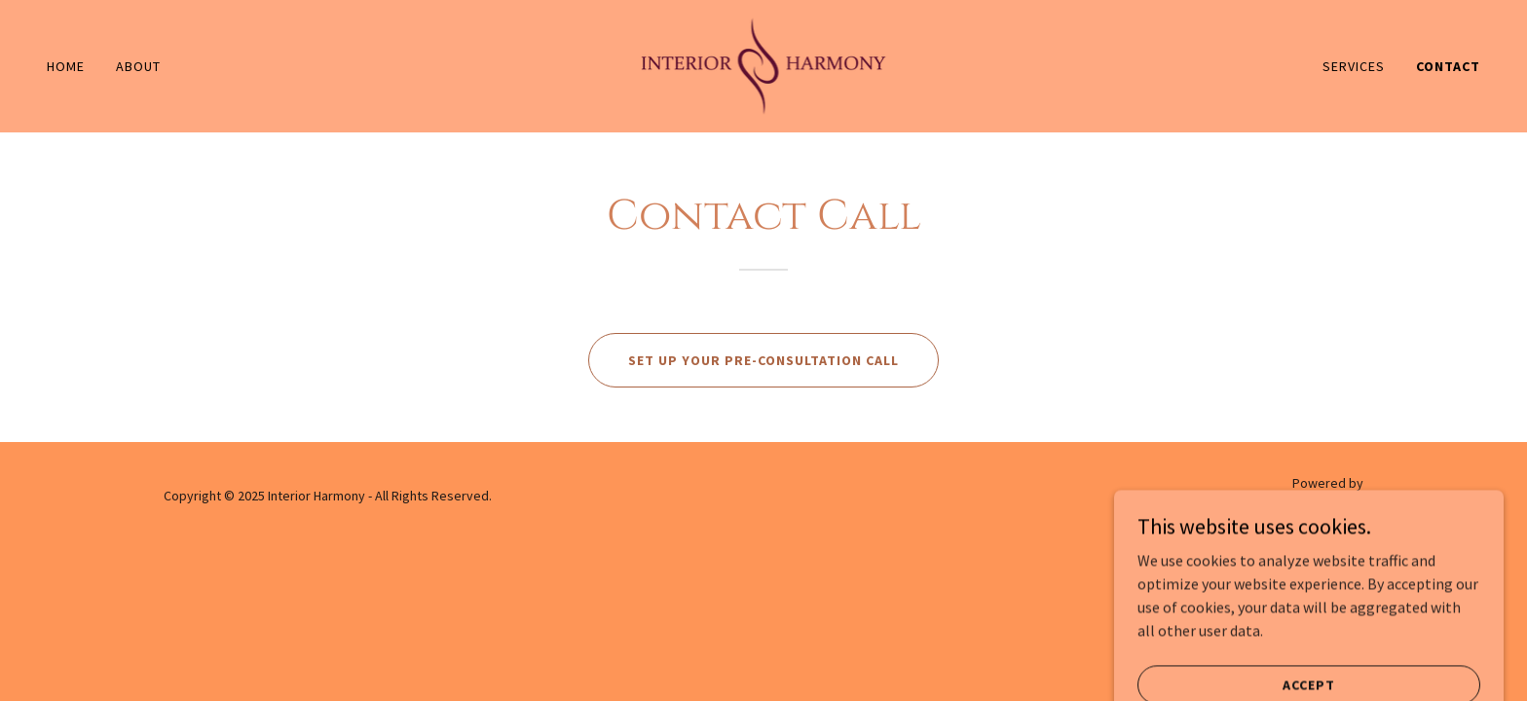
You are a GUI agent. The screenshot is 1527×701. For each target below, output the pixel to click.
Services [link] (1353, 66)
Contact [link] (1448, 66)
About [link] (138, 66)
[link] (764, 64)
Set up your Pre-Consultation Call (763, 360)
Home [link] (66, 66)
